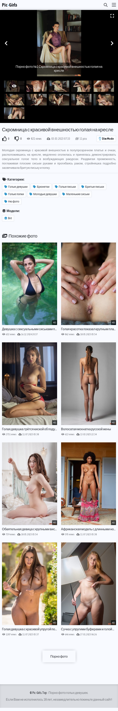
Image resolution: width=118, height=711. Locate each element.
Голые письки (65, 187)
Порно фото (59, 656)
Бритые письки (92, 187)
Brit (8, 218)
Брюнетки (41, 187)
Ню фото (11, 201)
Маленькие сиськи (75, 194)
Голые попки (14, 194)
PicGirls (9, 5)
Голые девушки (15, 187)
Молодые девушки (43, 194)
